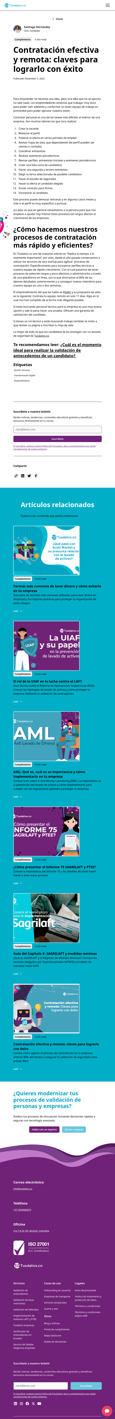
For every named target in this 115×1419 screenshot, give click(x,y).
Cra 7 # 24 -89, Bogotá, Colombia (31, 1230)
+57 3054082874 (22, 1209)
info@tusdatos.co (22, 1188)
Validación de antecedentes (20, 1292)
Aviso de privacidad (85, 1290)
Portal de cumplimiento (57, 1329)
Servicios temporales (55, 1302)
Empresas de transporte (57, 1296)
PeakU (67, 292)
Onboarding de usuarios (57, 1290)
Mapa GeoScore (52, 1335)
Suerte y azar (51, 1308)
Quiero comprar (74, 1129)
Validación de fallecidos (26, 1309)
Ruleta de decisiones (55, 1341)
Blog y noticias (52, 1323)
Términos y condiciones (87, 1306)
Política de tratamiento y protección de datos (88, 1298)
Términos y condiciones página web (87, 1314)
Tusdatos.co (41, 336)
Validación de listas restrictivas (23, 1301)
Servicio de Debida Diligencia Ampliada (24, 1346)
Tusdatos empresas (23, 1325)
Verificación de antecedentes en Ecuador (22, 1335)
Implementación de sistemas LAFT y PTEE (24, 1317)
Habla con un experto (44, 1129)
